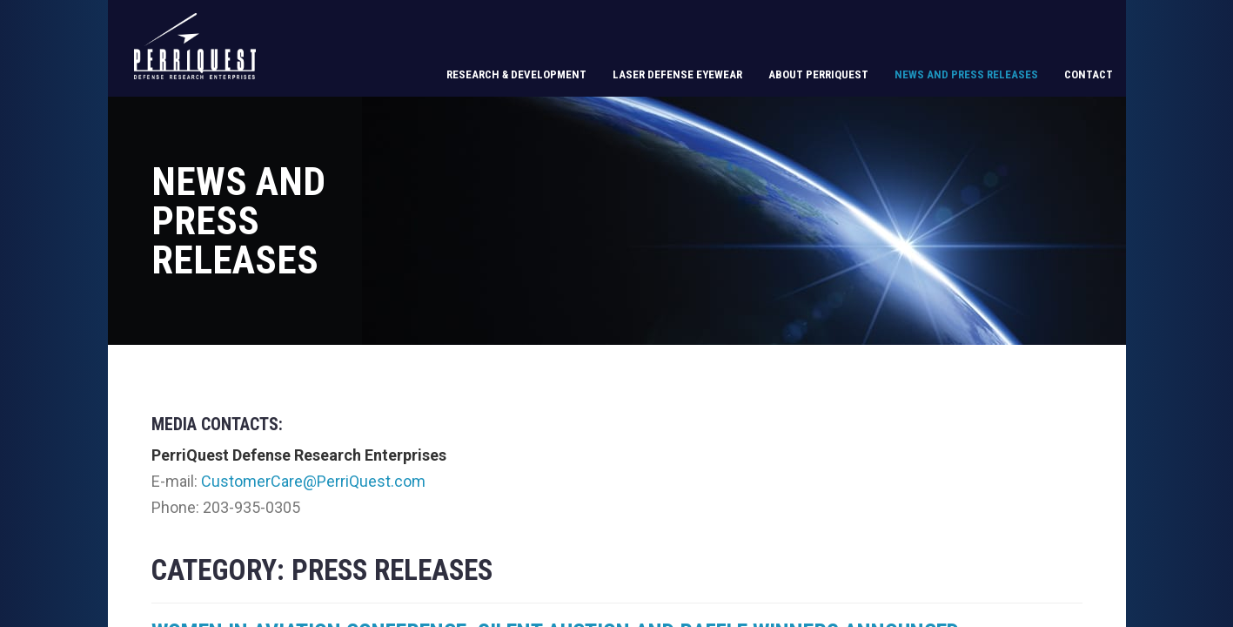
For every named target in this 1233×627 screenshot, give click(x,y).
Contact (1088, 74)
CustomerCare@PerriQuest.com (313, 481)
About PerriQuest (818, 74)
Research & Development (516, 74)
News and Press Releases (966, 74)
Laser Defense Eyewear (677, 74)
